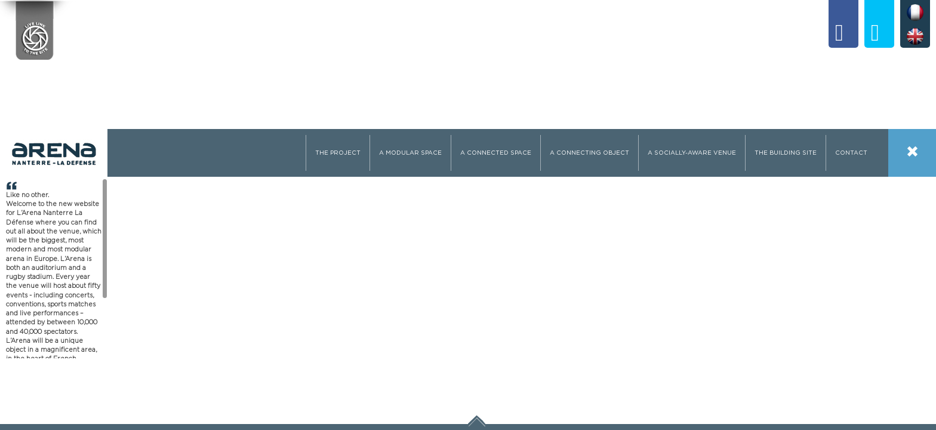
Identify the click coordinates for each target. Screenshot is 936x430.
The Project (338, 153)
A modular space (410, 153)
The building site (786, 153)
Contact (851, 153)
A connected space (495, 153)
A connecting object (589, 153)
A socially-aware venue (692, 153)
